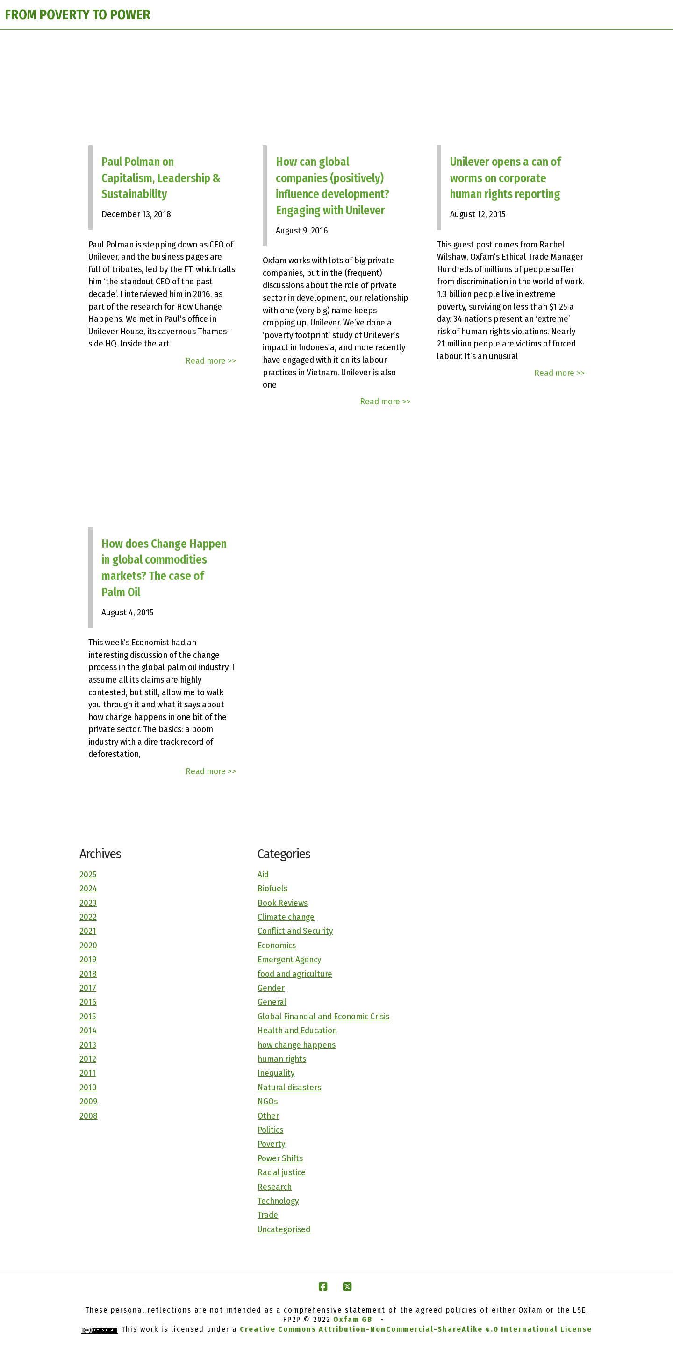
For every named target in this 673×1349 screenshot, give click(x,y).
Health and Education (297, 1030)
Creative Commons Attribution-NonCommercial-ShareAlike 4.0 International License (416, 1329)
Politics (270, 1129)
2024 (88, 888)
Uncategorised (284, 1229)
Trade (268, 1214)
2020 (88, 945)
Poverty (271, 1143)
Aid (263, 874)
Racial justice (282, 1172)
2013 (87, 1044)
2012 (87, 1058)
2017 (87, 987)
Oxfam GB (352, 1319)
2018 (88, 973)
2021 (87, 930)
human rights (282, 1058)
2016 (88, 1001)
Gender (271, 987)
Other (268, 1115)
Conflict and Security (295, 930)
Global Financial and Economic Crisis (323, 1016)
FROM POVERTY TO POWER (77, 15)
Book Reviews (283, 902)
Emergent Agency (289, 959)
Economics (277, 945)
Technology (278, 1200)
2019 (88, 959)
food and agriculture (295, 973)
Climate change (286, 916)
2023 (88, 902)
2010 (88, 1087)
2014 (88, 1030)
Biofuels (272, 888)
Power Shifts (280, 1158)
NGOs (268, 1101)
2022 (88, 916)
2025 (88, 874)
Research (275, 1186)
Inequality (276, 1072)
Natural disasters (289, 1087)
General (272, 1001)
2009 (88, 1101)
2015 (87, 1016)
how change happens (297, 1044)
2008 (88, 1115)
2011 (87, 1072)
